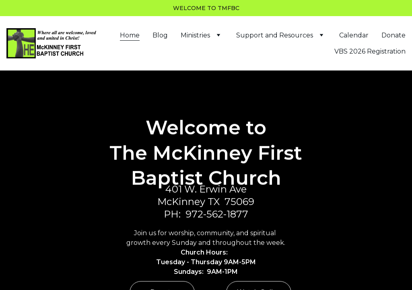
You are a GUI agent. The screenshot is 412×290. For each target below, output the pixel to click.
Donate (393, 35)
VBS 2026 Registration (370, 51)
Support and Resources (274, 35)
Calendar (354, 35)
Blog (160, 35)
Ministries (195, 35)
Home (130, 35)
